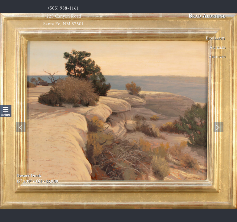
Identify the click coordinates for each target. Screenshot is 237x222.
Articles (217, 47)
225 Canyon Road (63, 16)
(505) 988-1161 (63, 8)
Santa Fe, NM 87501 (63, 23)
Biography (215, 38)
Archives (217, 56)
